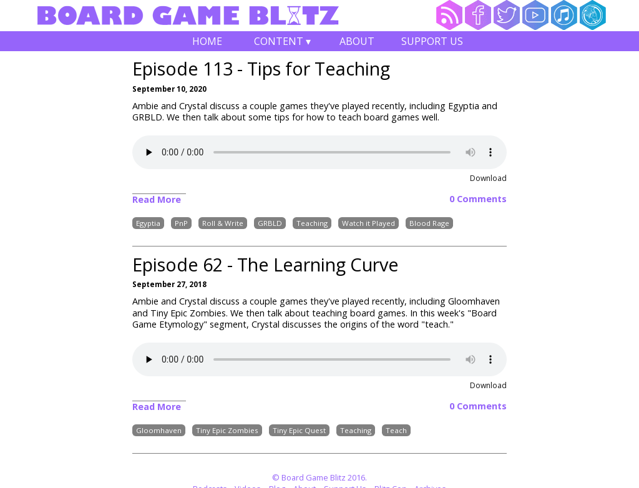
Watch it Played (368, 223)
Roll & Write (222, 223)
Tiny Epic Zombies (227, 430)
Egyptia (148, 223)
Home (207, 41)
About (356, 41)
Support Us (432, 41)
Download (488, 178)
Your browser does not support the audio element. (319, 152)
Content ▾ (282, 42)
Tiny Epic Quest (299, 430)
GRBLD (270, 223)
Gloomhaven (159, 430)
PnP (181, 223)
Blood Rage (429, 223)
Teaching (312, 223)
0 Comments (478, 199)
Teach (396, 430)
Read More (156, 199)
